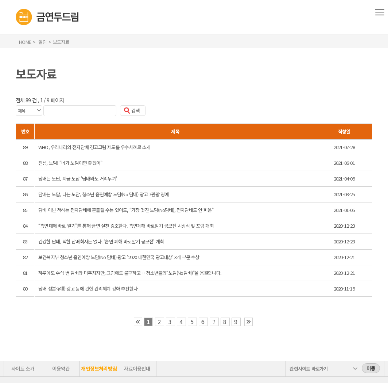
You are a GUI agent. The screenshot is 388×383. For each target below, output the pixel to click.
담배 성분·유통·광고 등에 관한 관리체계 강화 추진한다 (87, 288)
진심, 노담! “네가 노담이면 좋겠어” (70, 162)
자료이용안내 (137, 368)
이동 (370, 368)
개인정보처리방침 (99, 368)
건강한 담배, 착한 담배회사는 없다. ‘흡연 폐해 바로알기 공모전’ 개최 (101, 241)
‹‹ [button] (138, 322)
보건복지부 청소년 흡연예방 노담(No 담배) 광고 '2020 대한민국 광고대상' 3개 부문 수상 (118, 257)
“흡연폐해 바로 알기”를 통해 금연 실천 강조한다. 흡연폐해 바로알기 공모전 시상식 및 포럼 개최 (126, 225)
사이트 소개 (23, 368)
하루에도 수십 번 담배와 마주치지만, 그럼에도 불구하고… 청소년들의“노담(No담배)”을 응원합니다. (129, 272)
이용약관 (61, 368)
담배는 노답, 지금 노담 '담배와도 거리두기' (77, 178)
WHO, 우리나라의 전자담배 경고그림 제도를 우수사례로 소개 (94, 147)
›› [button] (248, 322)
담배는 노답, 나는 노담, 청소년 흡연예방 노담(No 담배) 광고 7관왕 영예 (103, 194)
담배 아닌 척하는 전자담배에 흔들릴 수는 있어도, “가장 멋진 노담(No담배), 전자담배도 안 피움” (125, 209)
